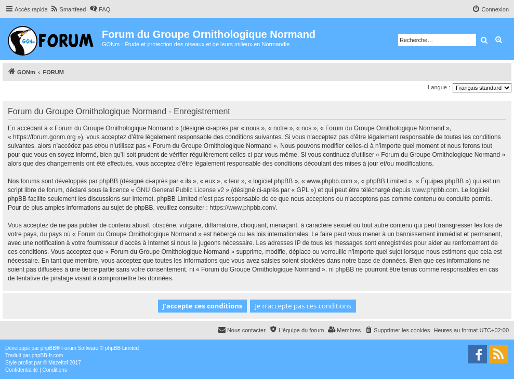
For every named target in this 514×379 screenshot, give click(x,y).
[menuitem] (68, 9)
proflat (25, 363)
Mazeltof (58, 363)
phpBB (48, 348)
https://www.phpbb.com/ (242, 207)
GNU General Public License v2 (180, 190)
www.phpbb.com (435, 190)
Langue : (439, 87)
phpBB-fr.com (47, 355)
